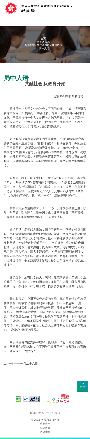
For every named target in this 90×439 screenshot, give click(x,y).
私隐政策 (45, 428)
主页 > (44, 38)
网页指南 (45, 432)
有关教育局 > (44, 41)
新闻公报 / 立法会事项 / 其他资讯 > (44, 45)
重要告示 (45, 424)
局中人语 (44, 48)
